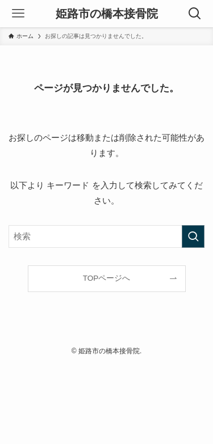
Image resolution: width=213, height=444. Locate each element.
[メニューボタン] (18, 13)
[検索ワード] (106, 236)
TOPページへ (107, 278)
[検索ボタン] (194, 13)
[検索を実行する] (193, 236)
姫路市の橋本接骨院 (107, 13)
